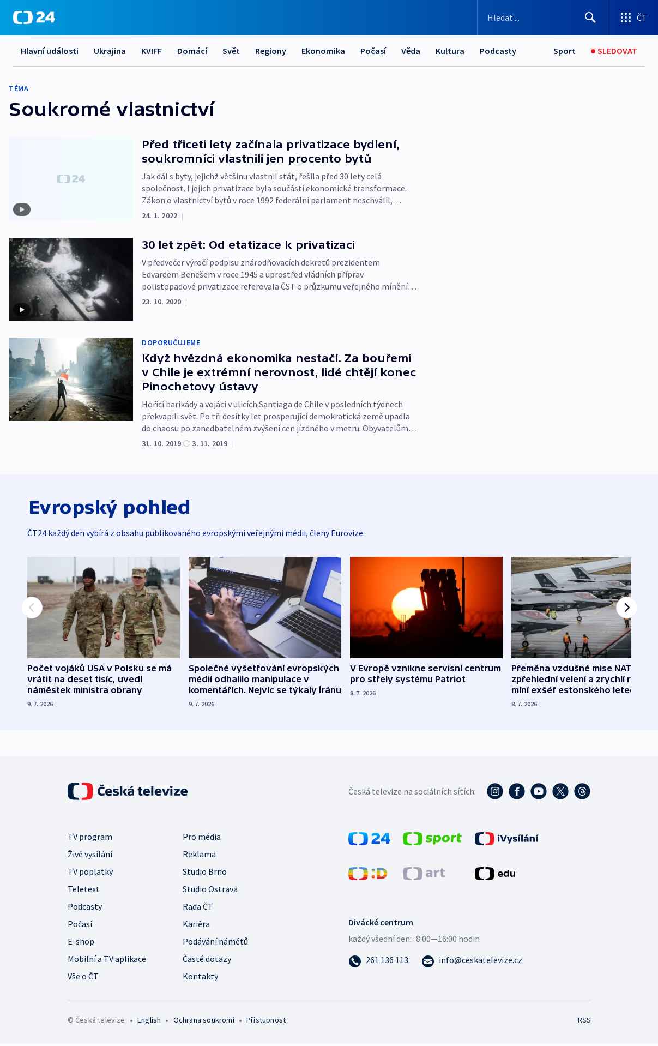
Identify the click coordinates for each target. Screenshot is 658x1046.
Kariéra (196, 926)
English (149, 1022)
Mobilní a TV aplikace (107, 960)
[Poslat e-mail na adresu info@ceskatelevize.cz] (471, 962)
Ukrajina (110, 50)
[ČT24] (34, 17)
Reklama (199, 856)
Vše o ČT (83, 978)
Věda (410, 50)
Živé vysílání (90, 856)
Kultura (450, 50)
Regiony (270, 50)
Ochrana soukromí (203, 1022)
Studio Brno (205, 873)
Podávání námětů (215, 943)
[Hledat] (590, 17)
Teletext (84, 891)
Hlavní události (50, 50)
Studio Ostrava (210, 891)
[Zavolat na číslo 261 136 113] (378, 962)
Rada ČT (198, 908)
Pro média (202, 838)
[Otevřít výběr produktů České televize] (633, 17)
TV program (90, 838)
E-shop (81, 943)
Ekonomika (323, 50)
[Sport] (564, 51)
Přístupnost (266, 1022)
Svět (231, 50)
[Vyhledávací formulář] (543, 17)
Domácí (192, 50)
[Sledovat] (614, 51)
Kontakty (200, 978)
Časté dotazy (207, 960)
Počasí (373, 50)
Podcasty (498, 50)
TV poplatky (90, 873)
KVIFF (151, 50)
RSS (584, 1022)
